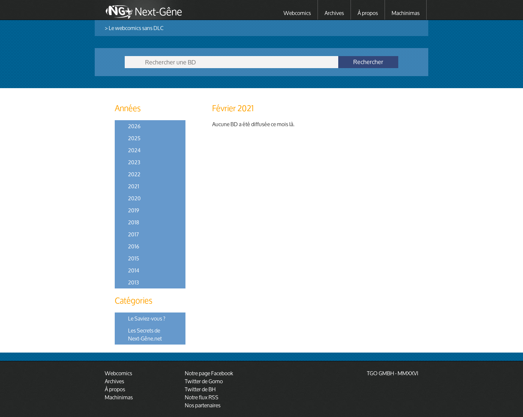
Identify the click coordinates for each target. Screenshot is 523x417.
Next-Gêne (158, 10)
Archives (334, 12)
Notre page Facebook (209, 373)
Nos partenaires (202, 405)
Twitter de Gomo (204, 381)
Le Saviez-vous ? (146, 318)
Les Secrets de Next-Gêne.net (145, 334)
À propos (368, 12)
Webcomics (297, 12)
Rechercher (368, 62)
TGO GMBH (380, 373)
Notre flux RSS (201, 397)
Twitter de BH (200, 389)
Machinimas (406, 12)
